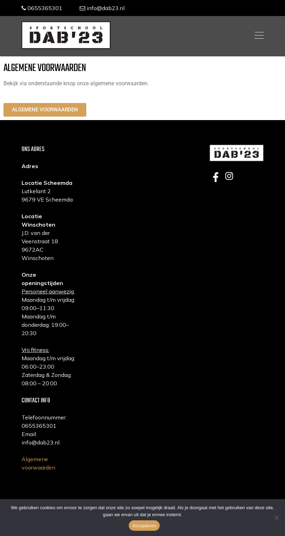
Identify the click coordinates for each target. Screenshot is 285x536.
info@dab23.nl (102, 8)
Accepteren (144, 525)
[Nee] (276, 517)
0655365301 (42, 8)
